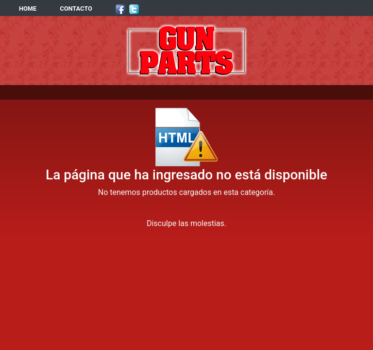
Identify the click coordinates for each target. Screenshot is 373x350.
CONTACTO (76, 8)
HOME (27, 8)
